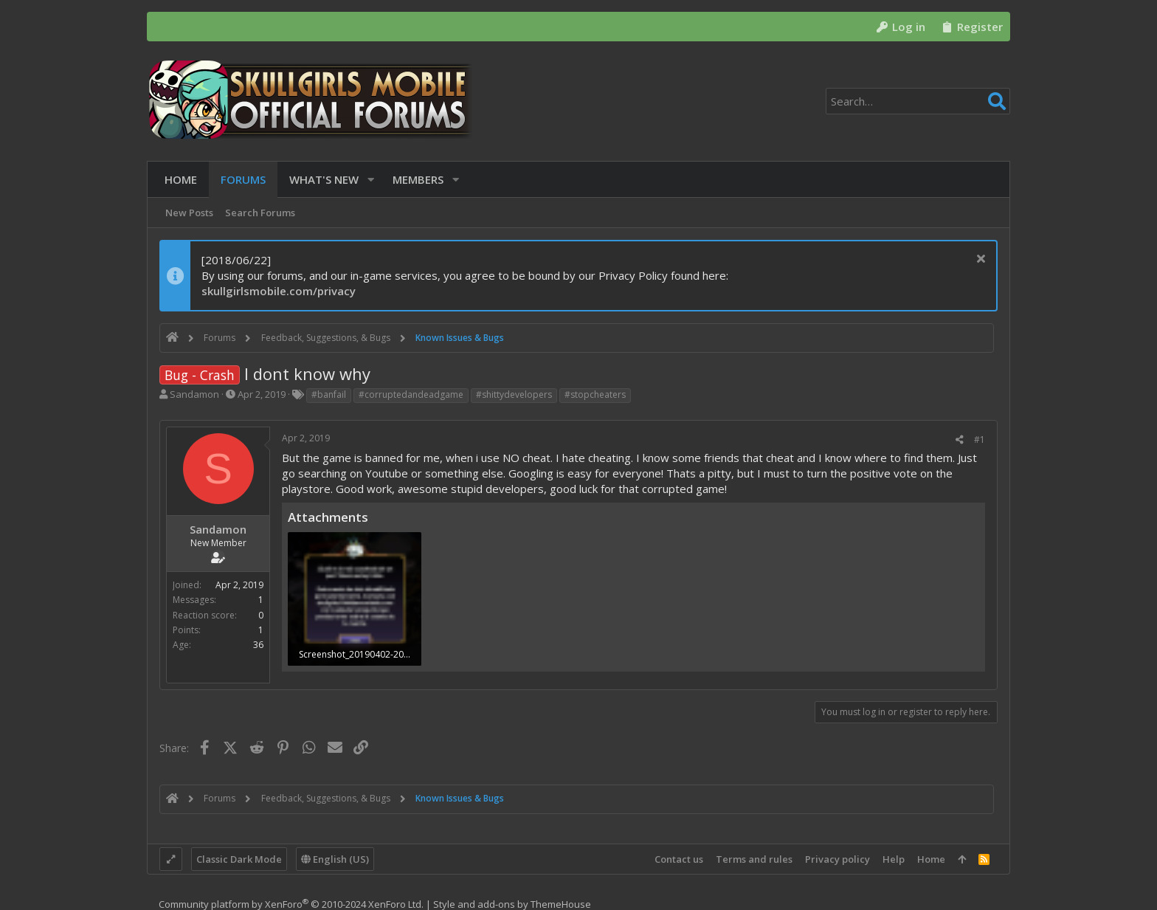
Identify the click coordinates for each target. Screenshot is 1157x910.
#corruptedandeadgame (411, 394)
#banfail (328, 394)
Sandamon (194, 394)
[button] (365, 180)
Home (931, 859)
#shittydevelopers (514, 394)
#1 (979, 439)
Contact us (679, 859)
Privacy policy (837, 859)
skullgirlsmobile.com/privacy (278, 290)
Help (894, 859)
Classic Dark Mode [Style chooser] (239, 859)
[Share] (959, 440)
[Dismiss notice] (979, 260)
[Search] (917, 101)
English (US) (335, 859)
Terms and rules (754, 859)
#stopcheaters (595, 394)
